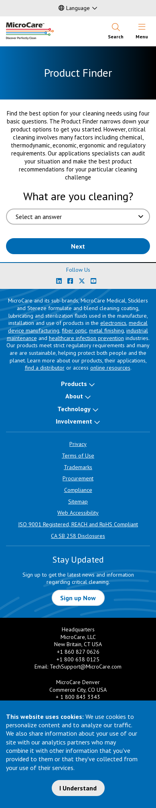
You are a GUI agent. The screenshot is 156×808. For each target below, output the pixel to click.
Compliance (78, 490)
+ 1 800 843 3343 (78, 697)
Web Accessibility (78, 512)
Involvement (74, 421)
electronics (113, 322)
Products (74, 384)
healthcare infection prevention (86, 338)
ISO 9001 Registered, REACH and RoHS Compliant (78, 524)
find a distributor (45, 367)
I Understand (78, 788)
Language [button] (74, 8)
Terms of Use (78, 455)
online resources (110, 367)
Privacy (78, 444)
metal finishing (106, 330)
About (74, 396)
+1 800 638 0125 (78, 659)
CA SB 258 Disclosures (78, 535)
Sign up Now (78, 598)
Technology (74, 409)
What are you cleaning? (78, 196)
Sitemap (78, 501)
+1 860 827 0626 (78, 651)
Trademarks (78, 467)
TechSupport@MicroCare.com (86, 666)
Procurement (78, 478)
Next (78, 246)
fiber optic (74, 330)
